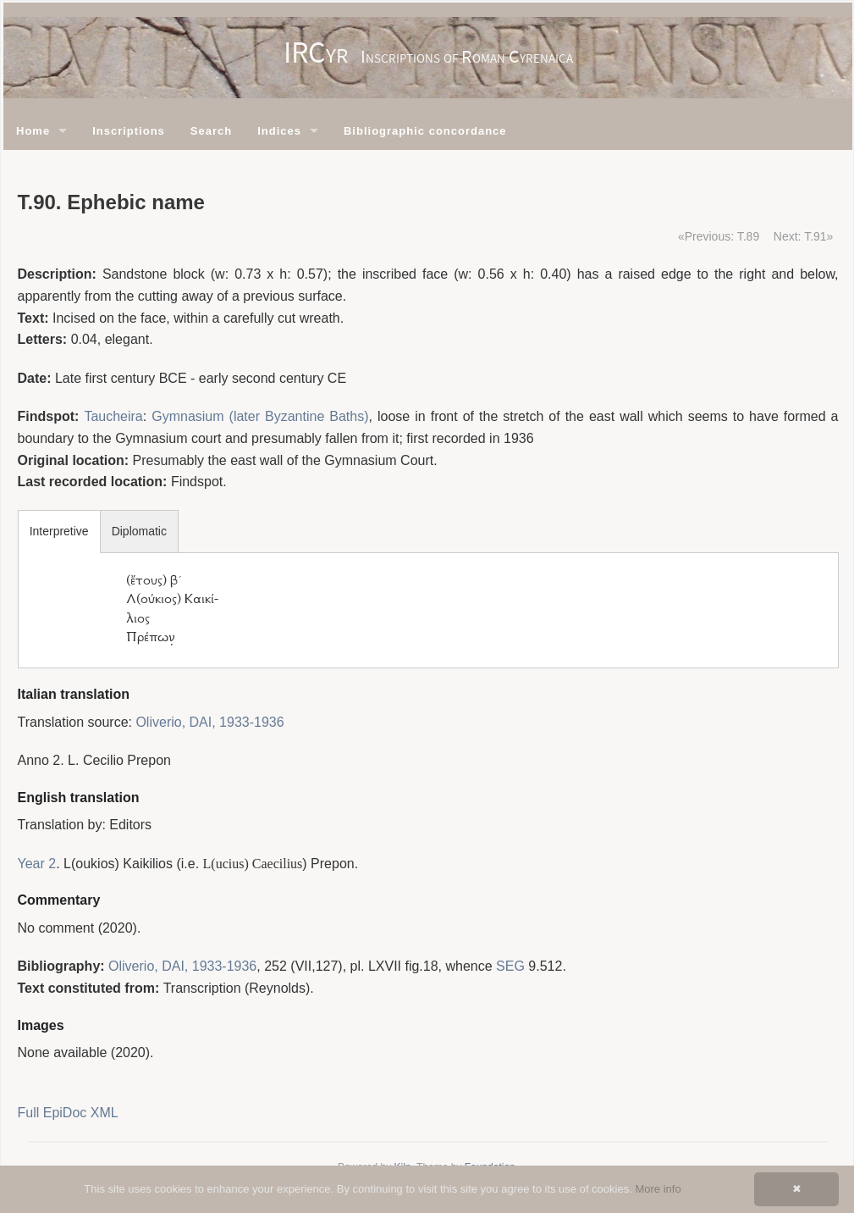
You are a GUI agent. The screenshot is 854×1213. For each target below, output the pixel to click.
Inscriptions (128, 131)
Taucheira (113, 416)
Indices (279, 131)
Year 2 (37, 863)
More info (657, 1189)
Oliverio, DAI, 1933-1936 (209, 722)
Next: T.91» (804, 236)
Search (211, 131)
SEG (510, 966)
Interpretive (59, 531)
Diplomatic (139, 531)
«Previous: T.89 (718, 236)
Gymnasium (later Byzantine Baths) (260, 416)
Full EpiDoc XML (68, 1112)
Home (33, 131)
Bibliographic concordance (425, 131)
